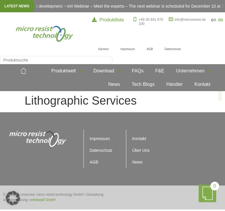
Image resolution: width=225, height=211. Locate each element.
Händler (174, 84)
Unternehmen (193, 71)
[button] (13, 198)
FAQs (138, 70)
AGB (150, 49)
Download (106, 71)
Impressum (127, 49)
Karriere (103, 49)
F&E (159, 70)
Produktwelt (66, 71)
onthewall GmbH (43, 200)
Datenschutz (173, 49)
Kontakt (202, 84)
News (114, 84)
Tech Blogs (143, 84)
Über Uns (140, 150)
